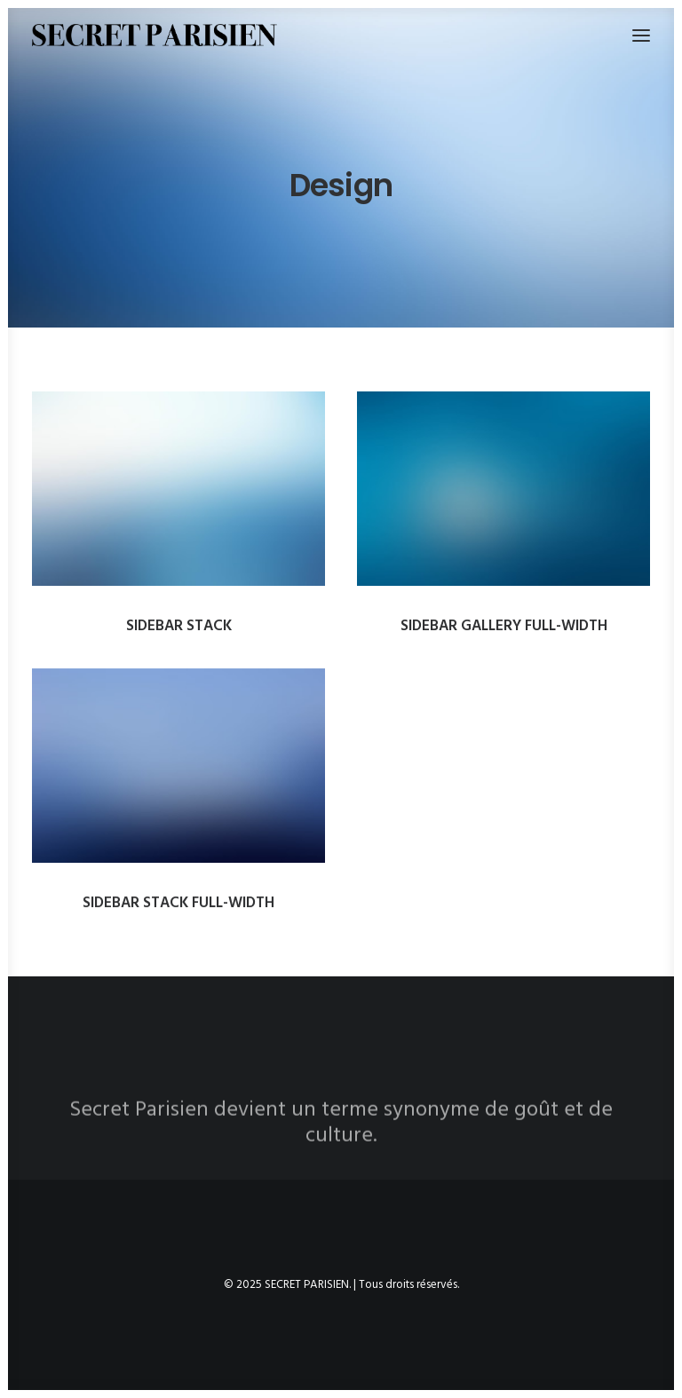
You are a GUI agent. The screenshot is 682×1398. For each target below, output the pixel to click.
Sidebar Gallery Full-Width (503, 626)
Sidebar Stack (179, 626)
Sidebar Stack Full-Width (178, 911)
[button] (178, 488)
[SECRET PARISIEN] (154, 35)
